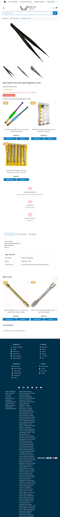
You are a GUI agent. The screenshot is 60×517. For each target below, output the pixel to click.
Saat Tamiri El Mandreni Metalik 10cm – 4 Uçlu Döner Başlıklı (44, 311)
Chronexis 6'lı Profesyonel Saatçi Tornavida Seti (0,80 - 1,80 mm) (16, 171)
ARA (55, 13)
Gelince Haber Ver (8, 95)
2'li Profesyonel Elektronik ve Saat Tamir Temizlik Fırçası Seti (16, 130)
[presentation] (54, 278)
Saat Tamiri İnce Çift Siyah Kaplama (14, 331)
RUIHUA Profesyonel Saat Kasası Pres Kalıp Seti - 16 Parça (43, 130)
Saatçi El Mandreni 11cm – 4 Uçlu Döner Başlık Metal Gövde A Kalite (16, 311)
